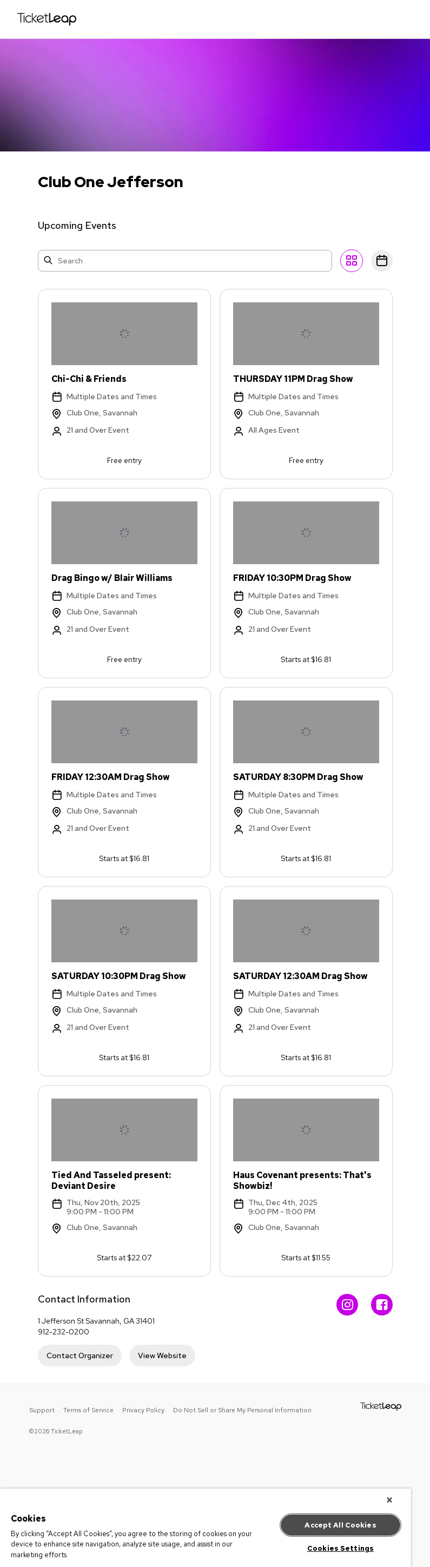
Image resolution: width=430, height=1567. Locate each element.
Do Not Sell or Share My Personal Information (242, 1410)
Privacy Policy (143, 1410)
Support (42, 1410)
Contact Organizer (80, 1355)
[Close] (389, 1500)
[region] (205, 1528)
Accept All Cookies (340, 1525)
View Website (162, 1355)
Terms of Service (88, 1410)
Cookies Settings (340, 1548)
